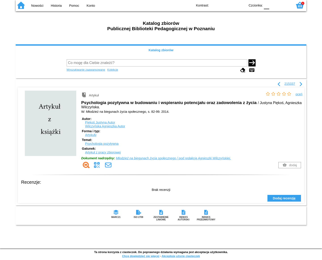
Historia (56, 5)
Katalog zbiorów (160, 50)
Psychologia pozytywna (102, 143)
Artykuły (90, 135)
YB (232, 5)
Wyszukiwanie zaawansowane (86, 69)
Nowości (37, 5)
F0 (266, 5)
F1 (274, 5)
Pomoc (74, 5)
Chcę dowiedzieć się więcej (140, 256)
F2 (284, 5)
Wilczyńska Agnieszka (105, 126)
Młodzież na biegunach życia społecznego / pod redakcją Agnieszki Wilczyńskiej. (173, 158)
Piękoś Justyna (100, 122)
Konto (91, 5)
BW (223, 5)
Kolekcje (112, 69)
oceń (299, 94)
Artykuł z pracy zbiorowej (103, 152)
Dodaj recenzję (284, 198)
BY (241, 5)
